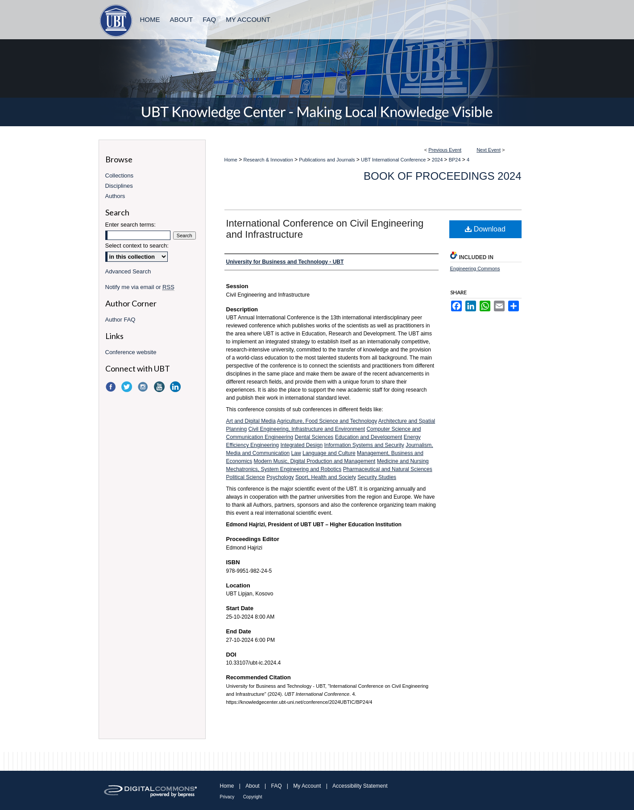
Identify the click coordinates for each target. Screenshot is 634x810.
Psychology (280, 477)
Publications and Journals (327, 159)
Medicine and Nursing (403, 461)
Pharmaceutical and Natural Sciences (387, 469)
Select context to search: (137, 245)
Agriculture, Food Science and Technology (327, 421)
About (252, 786)
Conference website (131, 352)
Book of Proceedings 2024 (442, 176)
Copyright (252, 796)
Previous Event (444, 150)
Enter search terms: (130, 224)
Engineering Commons (475, 268)
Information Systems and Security (364, 445)
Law (296, 453)
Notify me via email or (139, 287)
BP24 (455, 159)
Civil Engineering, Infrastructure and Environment (307, 429)
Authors (115, 196)
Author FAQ (120, 319)
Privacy (227, 796)
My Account (307, 786)
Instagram (143, 386)
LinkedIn (176, 386)
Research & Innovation (269, 159)
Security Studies (376, 477)
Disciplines (119, 185)
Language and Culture (329, 453)
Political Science (245, 477)
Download (485, 229)
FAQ (276, 786)
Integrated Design (301, 445)
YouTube (160, 386)
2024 (438, 159)
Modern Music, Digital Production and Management (315, 461)
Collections (119, 175)
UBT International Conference (394, 159)
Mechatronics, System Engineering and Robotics (284, 469)
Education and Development (368, 437)
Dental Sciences (314, 437)
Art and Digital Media (251, 421)
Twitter (127, 386)
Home (230, 159)
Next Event (489, 150)
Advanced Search (128, 271)
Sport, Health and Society (325, 477)
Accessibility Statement (359, 786)
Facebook (111, 386)
